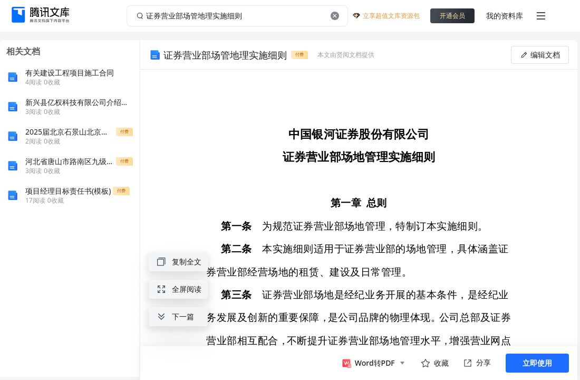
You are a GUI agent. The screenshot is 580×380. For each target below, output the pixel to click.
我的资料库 (504, 16)
